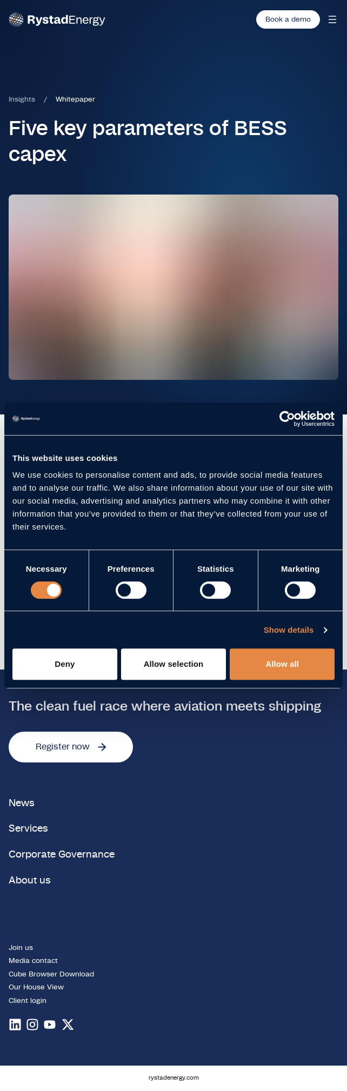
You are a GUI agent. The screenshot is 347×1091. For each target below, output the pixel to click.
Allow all (282, 663)
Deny (65, 663)
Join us (21, 948)
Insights (22, 99)
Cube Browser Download (51, 974)
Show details (289, 629)
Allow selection (174, 663)
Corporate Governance (62, 854)
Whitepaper (75, 99)
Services (28, 829)
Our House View (36, 987)
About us (30, 880)
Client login (27, 1001)
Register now (71, 746)
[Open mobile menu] (332, 19)
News (22, 803)
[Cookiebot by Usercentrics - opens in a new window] (287, 419)
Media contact (33, 961)
